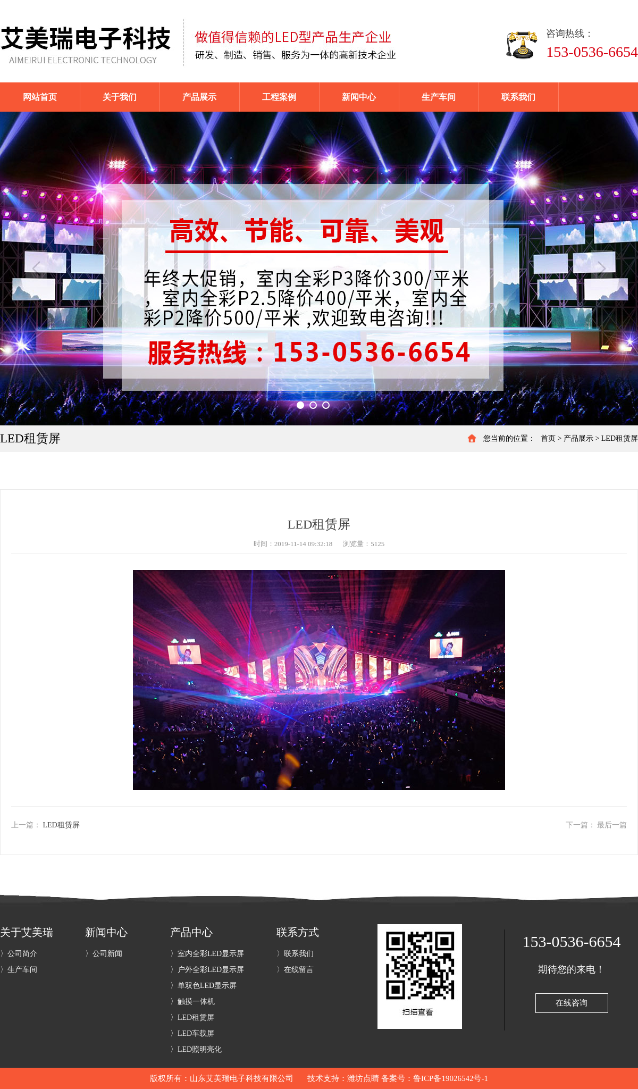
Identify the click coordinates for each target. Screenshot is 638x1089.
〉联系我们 (295, 954)
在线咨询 (571, 1003)
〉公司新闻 (103, 954)
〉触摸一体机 (192, 1002)
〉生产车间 (18, 970)
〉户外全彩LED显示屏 (207, 970)
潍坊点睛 (363, 1078)
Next (601, 268)
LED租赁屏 (619, 438)
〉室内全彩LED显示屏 (207, 954)
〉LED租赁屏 (192, 1017)
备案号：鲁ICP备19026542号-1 (434, 1078)
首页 (548, 438)
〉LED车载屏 (192, 1033)
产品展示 (578, 438)
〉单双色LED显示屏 (203, 986)
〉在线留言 (295, 970)
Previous (36, 268)
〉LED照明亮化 (196, 1049)
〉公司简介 (18, 954)
